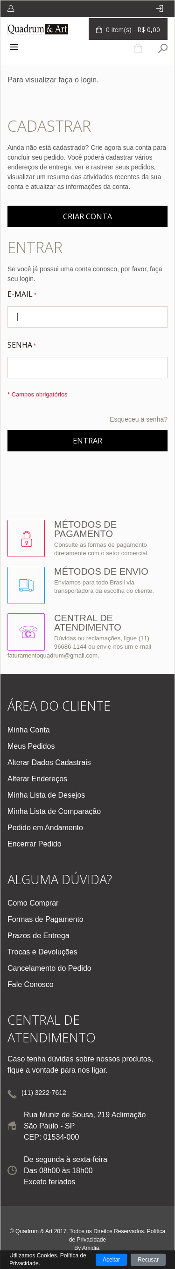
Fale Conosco (30, 984)
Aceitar (111, 1259)
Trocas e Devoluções (42, 952)
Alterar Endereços (37, 779)
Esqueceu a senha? (139, 419)
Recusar (148, 1259)
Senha (19, 345)
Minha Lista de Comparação (54, 811)
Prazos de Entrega (38, 936)
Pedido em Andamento (45, 828)
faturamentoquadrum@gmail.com (52, 655)
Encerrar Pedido (34, 844)
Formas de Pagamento (45, 919)
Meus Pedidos (31, 746)
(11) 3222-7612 (43, 1092)
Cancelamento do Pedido (49, 968)
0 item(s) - (132, 30)
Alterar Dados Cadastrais (49, 762)
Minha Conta (28, 730)
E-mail (20, 294)
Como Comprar (32, 903)
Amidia (90, 1248)
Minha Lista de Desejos (46, 795)
